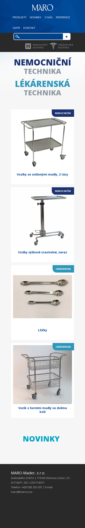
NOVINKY (35, 17)
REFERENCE (63, 17)
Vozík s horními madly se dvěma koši (42, 410)
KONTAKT (29, 28)
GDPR (16, 28)
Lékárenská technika (65, 46)
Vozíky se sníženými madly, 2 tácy (42, 174)
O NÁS (49, 17)
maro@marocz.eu (21, 492)
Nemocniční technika (40, 46)
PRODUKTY (20, 17)
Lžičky (42, 330)
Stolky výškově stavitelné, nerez (42, 252)
